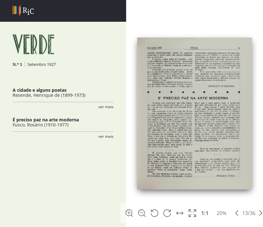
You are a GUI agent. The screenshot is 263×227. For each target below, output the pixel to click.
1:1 (204, 213)
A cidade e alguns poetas (40, 90)
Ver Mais (106, 106)
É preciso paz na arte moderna (46, 120)
